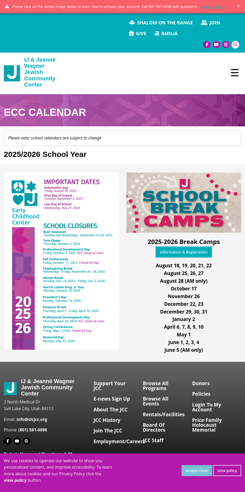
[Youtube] (216, 45)
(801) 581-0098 (32, 430)
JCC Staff (153, 440)
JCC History (107, 420)
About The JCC (111, 409)
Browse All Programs (155, 386)
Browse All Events (155, 401)
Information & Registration (184, 252)
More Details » (213, 6)
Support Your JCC (110, 386)
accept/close (197, 470)
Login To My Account (206, 407)
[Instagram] (226, 45)
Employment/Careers (116, 441)
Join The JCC (108, 430)
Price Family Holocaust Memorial (207, 425)
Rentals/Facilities (164, 414)
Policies (201, 394)
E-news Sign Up (112, 398)
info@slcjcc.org (31, 419)
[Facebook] (207, 45)
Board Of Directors (154, 427)
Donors (201, 383)
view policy (227, 470)
